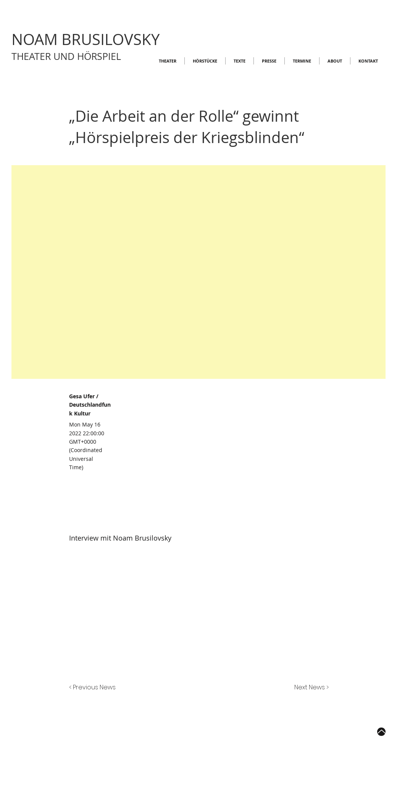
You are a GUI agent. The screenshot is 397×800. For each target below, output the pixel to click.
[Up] (381, 732)
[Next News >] (309, 687)
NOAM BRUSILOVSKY (85, 39)
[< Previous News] (94, 687)
